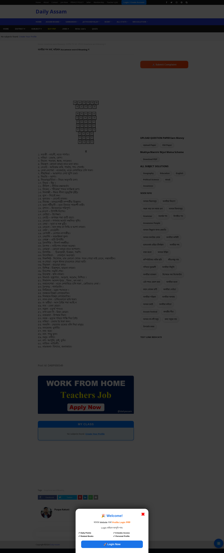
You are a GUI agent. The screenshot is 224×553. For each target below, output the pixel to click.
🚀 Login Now (112, 544)
